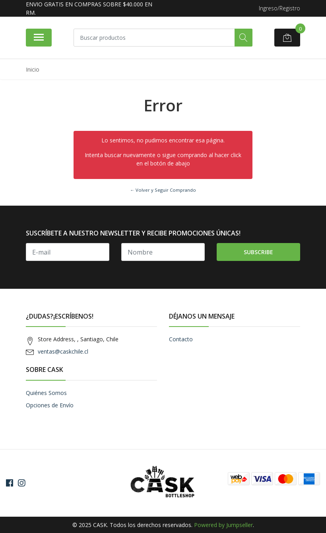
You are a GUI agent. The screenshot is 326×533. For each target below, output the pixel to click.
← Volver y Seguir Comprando (163, 190)
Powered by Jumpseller (223, 525)
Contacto (181, 339)
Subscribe (258, 252)
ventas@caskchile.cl (63, 351)
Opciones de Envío (50, 405)
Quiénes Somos (46, 393)
